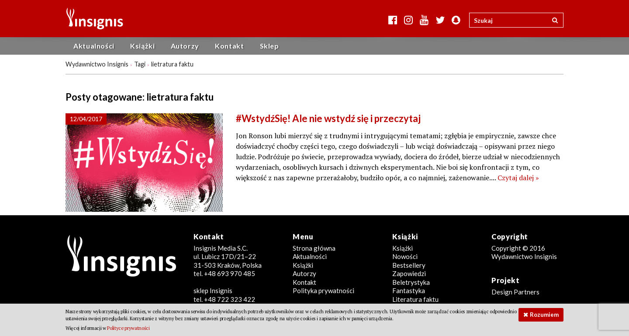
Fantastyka (408, 290)
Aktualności (93, 46)
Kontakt (229, 46)
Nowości (405, 256)
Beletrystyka (411, 282)
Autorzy (185, 46)
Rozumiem (544, 314)
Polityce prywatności (128, 328)
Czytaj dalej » (518, 177)
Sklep (269, 46)
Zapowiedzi (409, 273)
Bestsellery (408, 265)
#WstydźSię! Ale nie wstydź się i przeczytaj (328, 118)
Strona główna (314, 248)
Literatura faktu (415, 299)
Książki (142, 46)
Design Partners (515, 292)
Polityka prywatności (323, 290)
